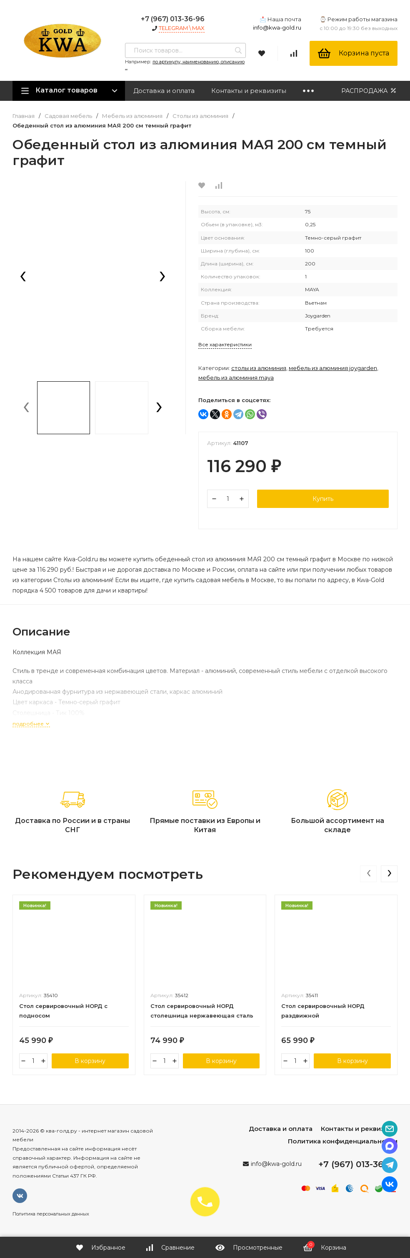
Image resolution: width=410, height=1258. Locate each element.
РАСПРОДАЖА (369, 91)
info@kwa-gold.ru (277, 27)
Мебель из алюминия (132, 116)
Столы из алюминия (200, 116)
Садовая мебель (68, 116)
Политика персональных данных (50, 1214)
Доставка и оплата (164, 91)
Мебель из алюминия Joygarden (333, 368)
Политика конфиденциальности (343, 1141)
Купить (322, 499)
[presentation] (22, 277)
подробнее (31, 723)
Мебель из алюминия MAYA (236, 377)
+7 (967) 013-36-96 (173, 19)
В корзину (90, 1061)
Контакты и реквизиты (248, 91)
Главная (23, 116)
